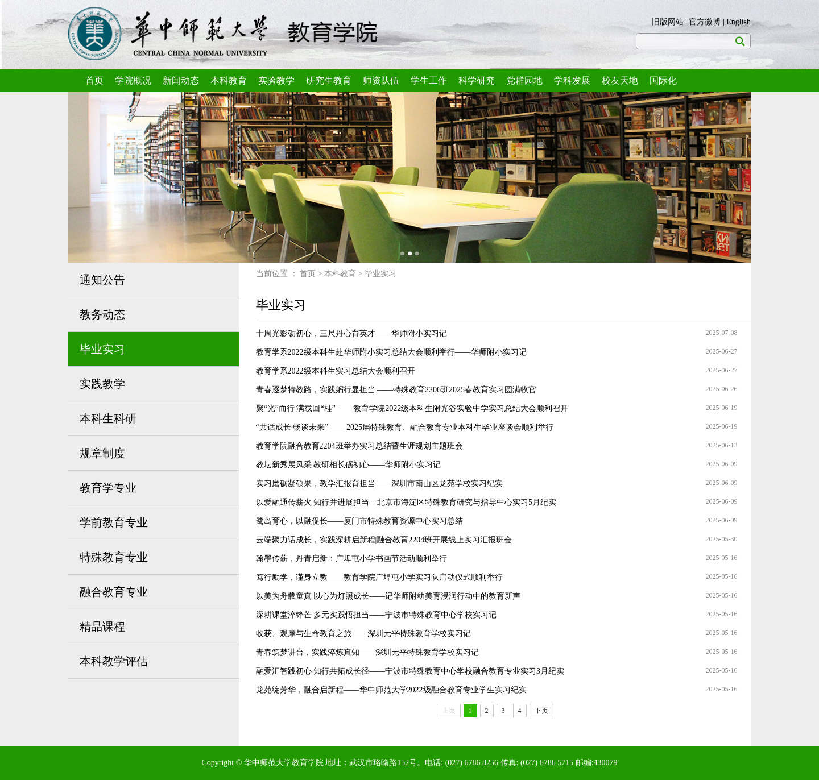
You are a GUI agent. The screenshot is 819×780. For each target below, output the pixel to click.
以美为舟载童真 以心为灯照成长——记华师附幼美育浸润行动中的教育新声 (388, 596)
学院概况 (133, 80)
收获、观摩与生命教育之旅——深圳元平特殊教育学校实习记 (363, 633)
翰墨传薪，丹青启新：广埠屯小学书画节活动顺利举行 (351, 558)
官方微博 (705, 22)
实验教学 (276, 80)
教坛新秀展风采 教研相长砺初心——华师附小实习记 (348, 464)
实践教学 (102, 383)
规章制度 (102, 453)
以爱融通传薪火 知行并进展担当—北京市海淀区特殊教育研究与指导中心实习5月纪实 (406, 502)
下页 (541, 711)
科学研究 (476, 80)
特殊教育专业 (114, 557)
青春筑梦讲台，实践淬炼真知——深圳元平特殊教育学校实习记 (367, 652)
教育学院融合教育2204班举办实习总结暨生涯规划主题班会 (359, 446)
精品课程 (102, 626)
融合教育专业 (114, 592)
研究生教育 (328, 80)
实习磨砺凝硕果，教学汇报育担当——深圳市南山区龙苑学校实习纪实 (379, 483)
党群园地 (524, 80)
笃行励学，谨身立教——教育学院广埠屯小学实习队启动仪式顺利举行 (379, 577)
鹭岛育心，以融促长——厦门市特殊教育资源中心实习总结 (359, 521)
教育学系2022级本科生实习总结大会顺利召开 (335, 371)
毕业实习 (102, 349)
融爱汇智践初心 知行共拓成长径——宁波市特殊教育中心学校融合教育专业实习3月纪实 (410, 671)
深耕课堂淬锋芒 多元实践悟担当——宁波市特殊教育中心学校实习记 (376, 615)
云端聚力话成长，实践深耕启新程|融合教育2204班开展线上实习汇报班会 (384, 540)
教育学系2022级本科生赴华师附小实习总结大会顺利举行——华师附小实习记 (391, 352)
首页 (94, 80)
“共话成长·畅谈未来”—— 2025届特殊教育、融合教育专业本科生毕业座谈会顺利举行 (404, 427)
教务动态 (102, 314)
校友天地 (620, 80)
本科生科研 (108, 418)
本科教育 (228, 80)
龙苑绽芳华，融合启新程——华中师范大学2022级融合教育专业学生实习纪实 (391, 690)
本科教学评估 (114, 661)
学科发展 (572, 80)
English (738, 22)
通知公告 (102, 279)
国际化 (663, 80)
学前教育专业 (114, 522)
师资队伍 (381, 80)
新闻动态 (181, 80)
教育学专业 (108, 488)
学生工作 (429, 80)
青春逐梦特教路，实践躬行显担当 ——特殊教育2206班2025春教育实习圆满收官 (396, 389)
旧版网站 (668, 22)
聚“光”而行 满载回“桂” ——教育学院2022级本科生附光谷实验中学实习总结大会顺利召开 (412, 408)
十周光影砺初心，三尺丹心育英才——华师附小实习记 (351, 333)
